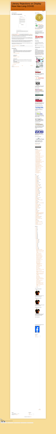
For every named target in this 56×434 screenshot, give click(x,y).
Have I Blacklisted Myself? (38, 172)
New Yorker (37, 189)
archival (36, 194)
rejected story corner (38, 207)
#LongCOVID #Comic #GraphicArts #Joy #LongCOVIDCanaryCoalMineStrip (40, 212)
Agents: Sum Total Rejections (38, 167)
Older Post (32, 65)
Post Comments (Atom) (16, 66)
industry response (37, 185)
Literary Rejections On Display (38, 325)
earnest (36, 178)
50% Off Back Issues (38, 151)
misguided (37, 175)
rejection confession (38, 179)
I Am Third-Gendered (38, 163)
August (37, 242)
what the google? (37, 195)
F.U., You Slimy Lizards (38, 154)
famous (36, 176)
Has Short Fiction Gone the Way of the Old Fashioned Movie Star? (40, 161)
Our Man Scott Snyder (38, 155)
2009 (36, 237)
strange (36, 180)
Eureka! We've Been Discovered (39, 162)
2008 (36, 238)
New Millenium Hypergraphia (39, 257)
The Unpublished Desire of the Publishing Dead (39, 263)
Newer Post (13, 65)
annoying (14, 46)
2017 (36, 231)
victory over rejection (38, 192)
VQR (36, 200)
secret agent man (37, 204)
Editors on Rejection (38, 266)
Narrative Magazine (37, 197)
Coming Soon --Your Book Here (39, 256)
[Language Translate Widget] (15, 413)
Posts (36, 335)
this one (42, 54)
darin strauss (37, 201)
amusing (36, 183)
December (37, 239)
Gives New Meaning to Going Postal (39, 282)
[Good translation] (2, 421)
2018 (36, 230)
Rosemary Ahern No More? (38, 168)
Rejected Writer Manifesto (38, 160)
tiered (36, 209)
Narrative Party (37, 267)
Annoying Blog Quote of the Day (39, 259)
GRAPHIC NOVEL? (37, 217)
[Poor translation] (4, 421)
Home (22, 65)
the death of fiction (37, 182)
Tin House (37, 215)
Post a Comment (14, 64)
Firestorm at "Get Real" (38, 158)
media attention (37, 191)
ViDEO (36, 186)
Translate (16, 414)
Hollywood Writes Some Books (39, 249)
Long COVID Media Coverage (38, 221)
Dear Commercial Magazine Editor (39, 157)
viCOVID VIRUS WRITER (38, 224)
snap (36, 219)
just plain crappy (37, 188)
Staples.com (39, 409)
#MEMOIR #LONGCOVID (38, 216)
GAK (36, 203)
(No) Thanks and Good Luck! (39, 270)
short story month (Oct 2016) (38, 218)
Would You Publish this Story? (39, 165)
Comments (30, 414)
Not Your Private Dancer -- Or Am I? (39, 283)
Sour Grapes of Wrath (38, 170)
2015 (36, 233)
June (36, 244)
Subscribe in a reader (37, 144)
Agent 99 (36, 198)
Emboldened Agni (37, 152)
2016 (36, 232)
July (36, 243)
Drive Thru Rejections (38, 268)
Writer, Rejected (41, 24)
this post (39, 54)
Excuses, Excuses (37, 171)
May (36, 245)
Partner (36, 222)
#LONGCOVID (37, 210)
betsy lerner (37, 206)
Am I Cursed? (37, 275)
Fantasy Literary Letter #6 (38, 258)
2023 (36, 227)
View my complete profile (37, 29)
